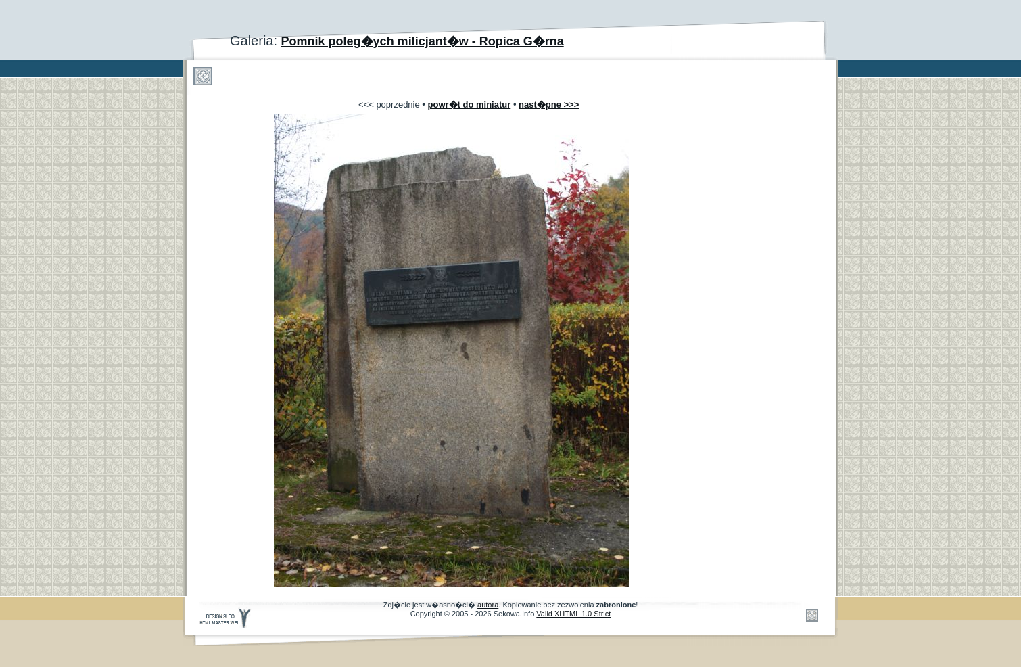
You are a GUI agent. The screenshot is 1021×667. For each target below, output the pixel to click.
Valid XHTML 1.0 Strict (573, 614)
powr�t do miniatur (469, 104)
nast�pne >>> (549, 104)
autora (487, 605)
